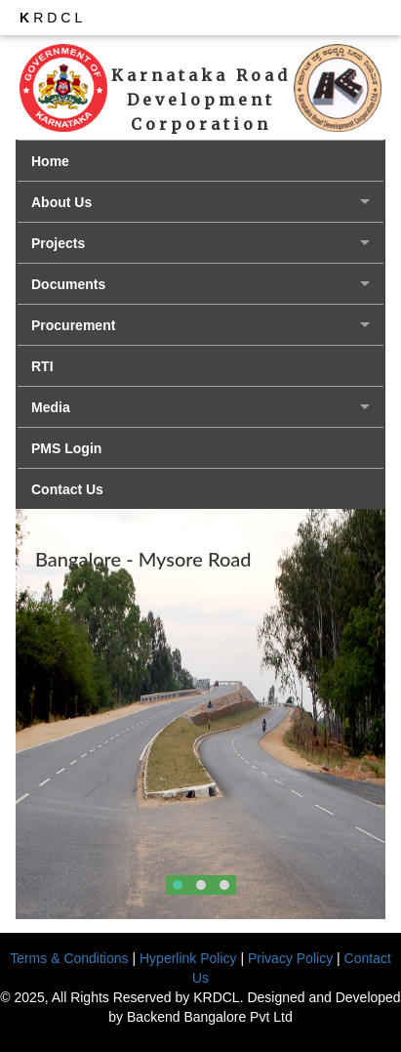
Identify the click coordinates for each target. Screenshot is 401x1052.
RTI (42, 366)
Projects (58, 243)
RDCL (53, 17)
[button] (177, 885)
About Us (61, 202)
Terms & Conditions (69, 958)
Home (50, 161)
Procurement (73, 325)
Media (50, 407)
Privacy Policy (290, 958)
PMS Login (66, 448)
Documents (68, 284)
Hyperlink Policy (188, 958)
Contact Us (67, 489)
